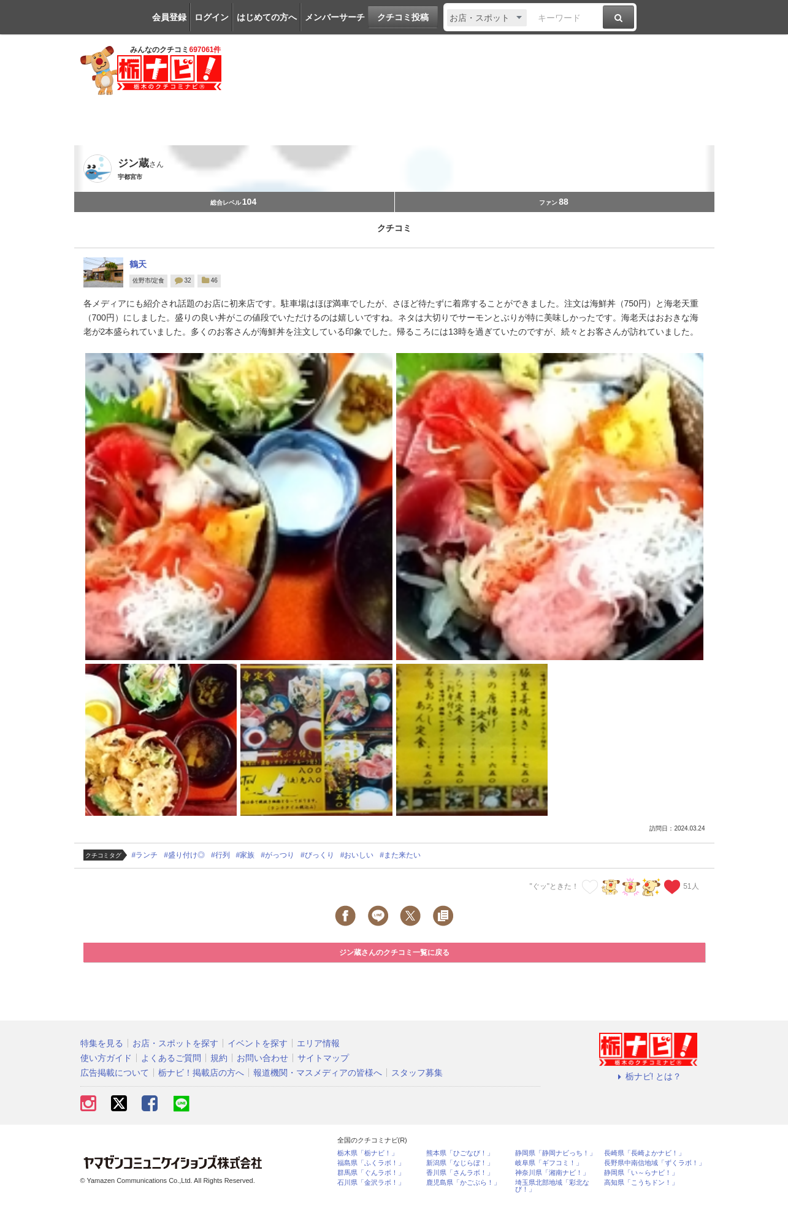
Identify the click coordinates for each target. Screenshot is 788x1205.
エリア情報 (318, 1043)
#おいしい (357, 855)
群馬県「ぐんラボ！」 (371, 1172)
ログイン (211, 17)
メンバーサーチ (335, 17)
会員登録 (169, 17)
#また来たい (400, 855)
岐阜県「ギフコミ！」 (549, 1163)
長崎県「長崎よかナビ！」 (644, 1153)
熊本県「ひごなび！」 (460, 1153)
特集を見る (101, 1043)
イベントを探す (258, 1043)
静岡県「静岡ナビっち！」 (555, 1153)
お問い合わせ (262, 1058)
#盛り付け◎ (184, 855)
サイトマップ (323, 1058)
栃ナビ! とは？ (648, 1076)
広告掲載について (114, 1073)
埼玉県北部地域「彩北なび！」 (552, 1186)
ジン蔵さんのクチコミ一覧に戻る (394, 952)
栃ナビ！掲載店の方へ (201, 1073)
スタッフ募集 (417, 1073)
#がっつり (277, 855)
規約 (219, 1058)
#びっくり (317, 855)
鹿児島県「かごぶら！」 (463, 1182)
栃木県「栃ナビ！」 (367, 1153)
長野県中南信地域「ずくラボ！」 (654, 1163)
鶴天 (138, 264)
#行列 (220, 855)
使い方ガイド (106, 1058)
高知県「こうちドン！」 (641, 1182)
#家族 (245, 855)
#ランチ (145, 855)
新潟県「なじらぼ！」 (460, 1163)
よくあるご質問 (171, 1058)
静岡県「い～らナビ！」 (641, 1172)
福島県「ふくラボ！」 (371, 1163)
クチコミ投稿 (403, 17)
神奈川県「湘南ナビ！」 (552, 1172)
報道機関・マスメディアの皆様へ (317, 1073)
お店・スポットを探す (175, 1043)
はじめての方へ (267, 17)
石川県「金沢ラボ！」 (371, 1182)
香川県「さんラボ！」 (460, 1172)
